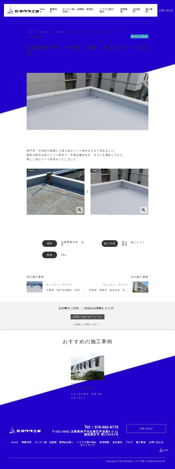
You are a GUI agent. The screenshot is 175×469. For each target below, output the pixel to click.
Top (30, 32)
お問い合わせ (146, 428)
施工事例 (43, 32)
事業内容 (53, 10)
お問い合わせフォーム (87, 316)
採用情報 (123, 10)
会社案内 (136, 10)
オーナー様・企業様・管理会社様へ (77, 10)
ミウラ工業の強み (107, 10)
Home (42, 10)
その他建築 (59, 32)
